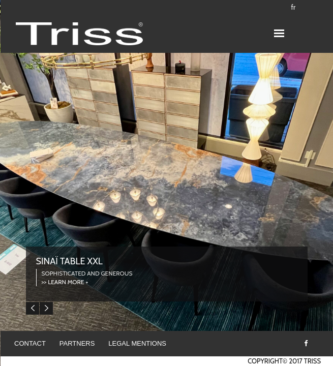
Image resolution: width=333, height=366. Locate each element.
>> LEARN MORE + (65, 282)
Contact (30, 343)
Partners (77, 343)
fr (293, 7)
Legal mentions (137, 343)
